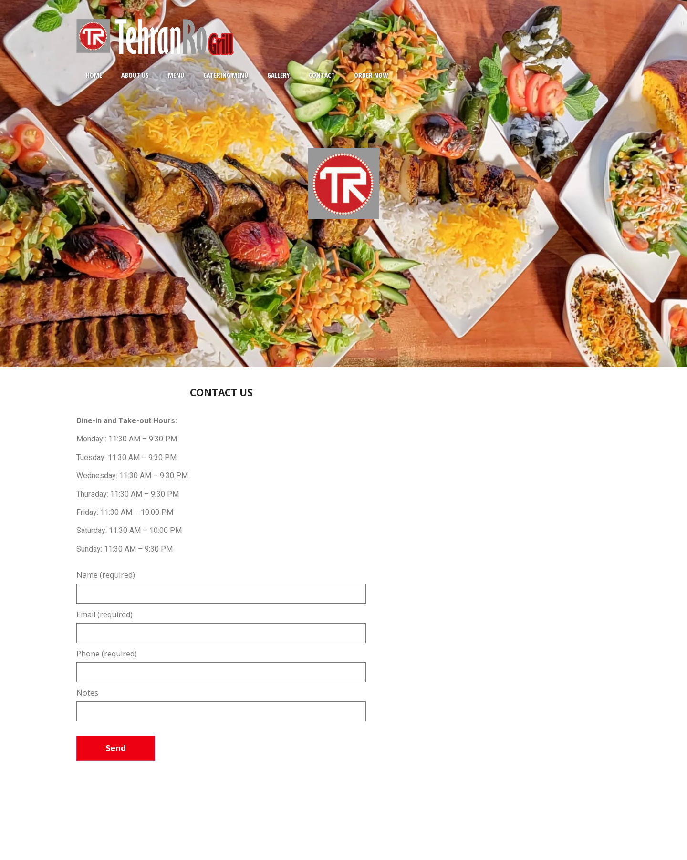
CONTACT (322, 75)
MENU (176, 75)
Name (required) (221, 585)
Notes (221, 703)
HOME (94, 75)
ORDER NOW (371, 75)
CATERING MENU (225, 75)
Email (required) (221, 624)
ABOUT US (135, 75)
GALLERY (278, 75)
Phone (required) (221, 663)
